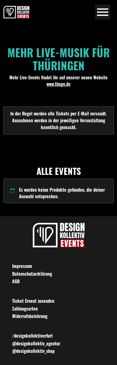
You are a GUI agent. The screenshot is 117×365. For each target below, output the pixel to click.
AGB (16, 281)
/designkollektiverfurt (32, 335)
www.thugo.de (58, 84)
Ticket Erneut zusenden (33, 300)
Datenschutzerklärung (32, 273)
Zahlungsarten (25, 308)
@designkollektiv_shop (33, 351)
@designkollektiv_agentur (36, 343)
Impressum (22, 266)
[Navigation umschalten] (103, 12)
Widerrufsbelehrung (29, 316)
